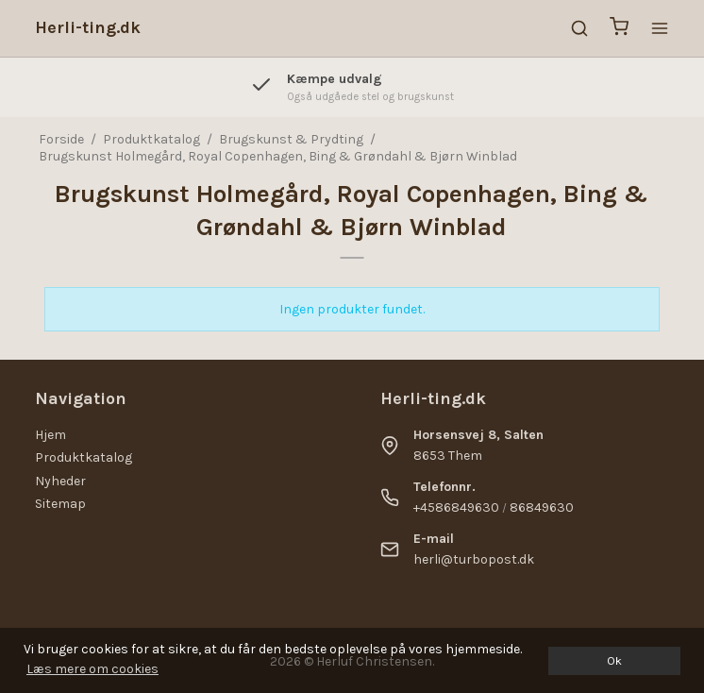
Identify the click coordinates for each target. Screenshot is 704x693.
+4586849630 (456, 507)
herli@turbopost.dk (473, 559)
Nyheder (60, 481)
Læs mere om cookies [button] (92, 669)
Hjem (50, 435)
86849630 (542, 507)
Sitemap (60, 504)
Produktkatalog (83, 457)
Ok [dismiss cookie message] (614, 660)
